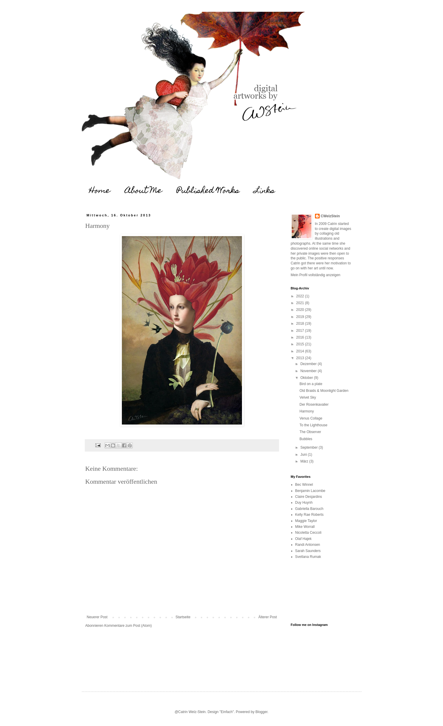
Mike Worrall (305, 527)
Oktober (307, 378)
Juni (304, 454)
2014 (300, 351)
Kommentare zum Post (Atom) (128, 626)
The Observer (310, 432)
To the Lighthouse (313, 425)
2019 (300, 317)
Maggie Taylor (306, 521)
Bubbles (305, 439)
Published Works (208, 191)
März (304, 461)
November (309, 371)
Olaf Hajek (303, 539)
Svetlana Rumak (308, 557)
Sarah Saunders (308, 551)
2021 (300, 303)
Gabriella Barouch (309, 509)
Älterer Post (267, 617)
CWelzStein (330, 216)
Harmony (306, 411)
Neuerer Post (97, 617)
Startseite (182, 617)
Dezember (309, 364)
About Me (143, 191)
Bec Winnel (304, 485)
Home (99, 191)
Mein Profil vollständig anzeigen (316, 275)
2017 (300, 331)
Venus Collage (310, 418)
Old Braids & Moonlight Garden (323, 391)
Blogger (261, 712)
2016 (300, 337)
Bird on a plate (310, 384)
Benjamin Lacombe (310, 491)
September (309, 447)
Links (264, 191)
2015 (300, 344)
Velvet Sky (307, 397)
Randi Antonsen (307, 545)
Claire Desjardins (308, 497)
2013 (300, 358)
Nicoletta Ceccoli (308, 533)
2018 (300, 323)
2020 (300, 310)
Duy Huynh (304, 502)
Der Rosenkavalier (313, 404)
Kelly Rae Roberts (309, 515)
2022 (300, 296)
